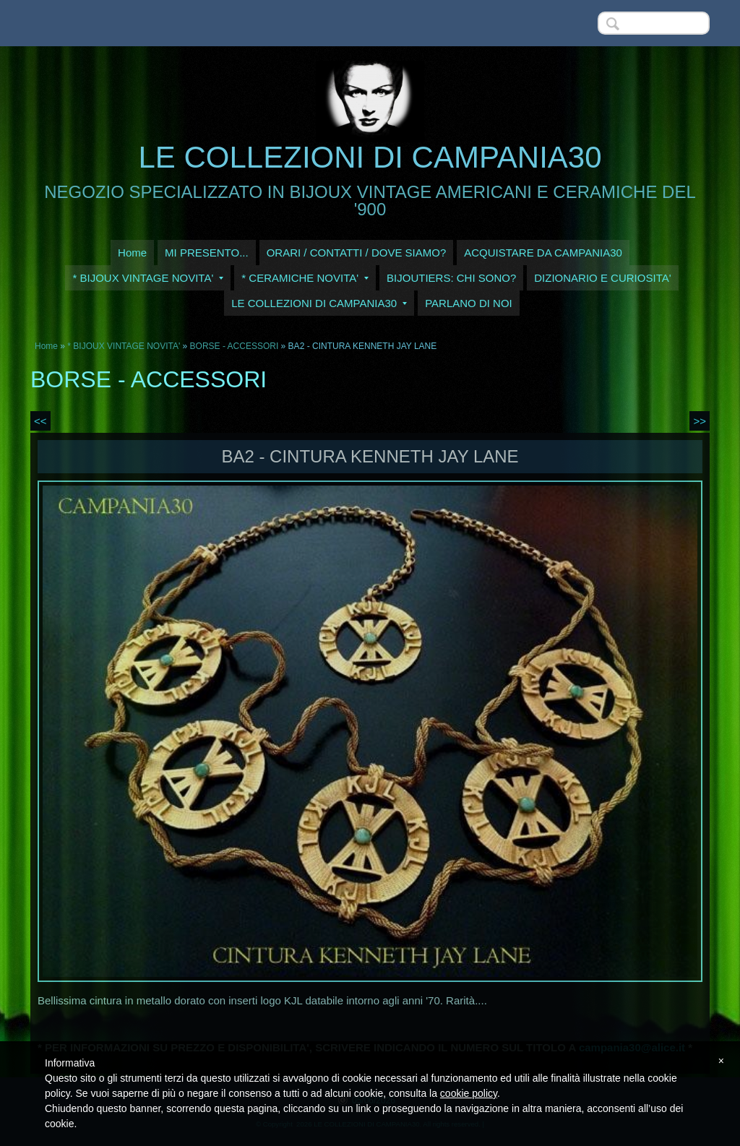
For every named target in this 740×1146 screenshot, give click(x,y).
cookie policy (468, 1093)
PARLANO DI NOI (468, 303)
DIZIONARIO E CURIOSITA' (602, 278)
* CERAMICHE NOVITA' (305, 278)
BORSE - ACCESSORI (235, 346)
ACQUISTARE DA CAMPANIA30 (543, 252)
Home (132, 252)
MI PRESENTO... (207, 252)
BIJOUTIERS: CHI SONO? (451, 278)
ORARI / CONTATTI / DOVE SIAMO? (357, 252)
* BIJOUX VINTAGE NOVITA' (147, 278)
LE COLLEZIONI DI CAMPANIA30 (369, 157)
